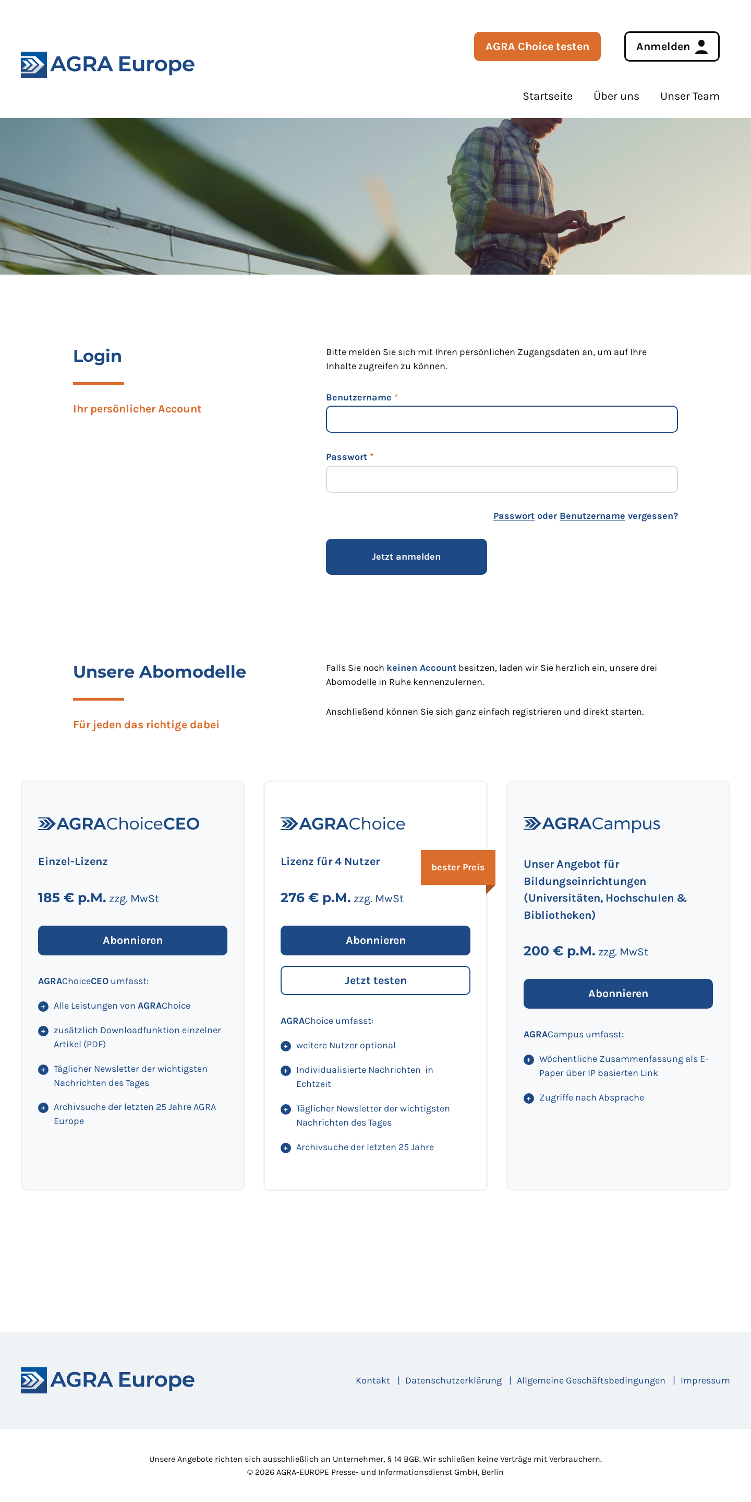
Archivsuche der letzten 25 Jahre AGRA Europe (135, 1114)
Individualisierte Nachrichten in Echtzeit (364, 1077)
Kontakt (373, 1380)
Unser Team (690, 95)
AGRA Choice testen (537, 46)
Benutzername (359, 397)
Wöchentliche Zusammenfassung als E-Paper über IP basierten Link (623, 1066)
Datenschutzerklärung (453, 1380)
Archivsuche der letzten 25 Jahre (365, 1147)
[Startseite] (108, 1380)
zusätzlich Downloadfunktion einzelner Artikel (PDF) (137, 1037)
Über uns (616, 95)
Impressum (705, 1380)
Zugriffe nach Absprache (591, 1097)
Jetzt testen (376, 980)
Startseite (548, 95)
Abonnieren (133, 940)
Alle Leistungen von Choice (122, 1005)
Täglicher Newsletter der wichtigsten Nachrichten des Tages (131, 1076)
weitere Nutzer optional (346, 1045)
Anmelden (663, 46)
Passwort (346, 457)
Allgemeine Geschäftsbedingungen (591, 1380)
